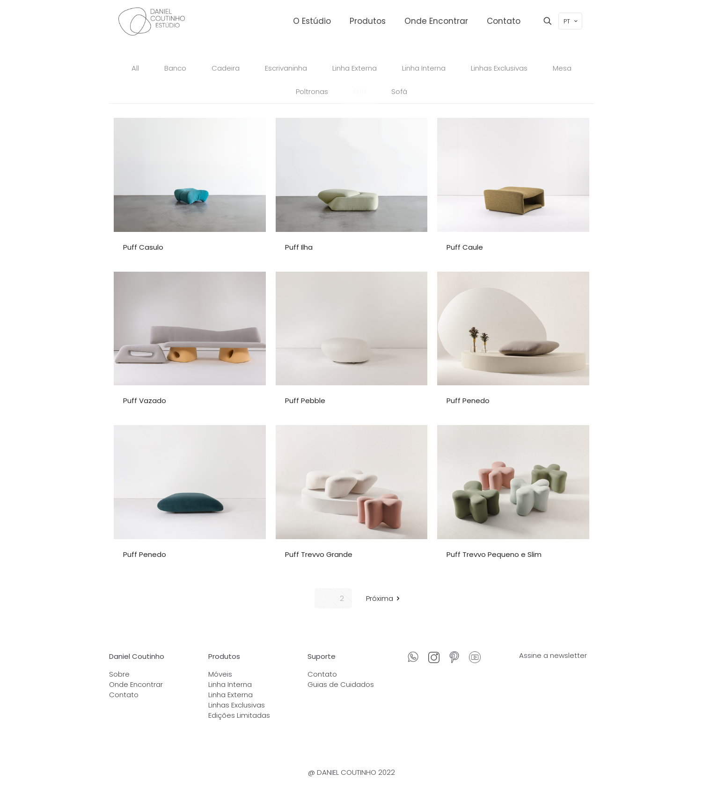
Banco (175, 68)
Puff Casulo (143, 247)
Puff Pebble (305, 400)
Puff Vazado (144, 400)
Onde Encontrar (136, 684)
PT (571, 21)
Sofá (399, 91)
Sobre (119, 674)
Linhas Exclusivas (499, 68)
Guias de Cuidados (341, 684)
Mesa (562, 68)
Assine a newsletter (553, 655)
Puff (359, 91)
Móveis (220, 674)
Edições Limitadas (239, 715)
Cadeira (226, 68)
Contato (124, 695)
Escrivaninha (286, 68)
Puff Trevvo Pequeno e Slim (494, 554)
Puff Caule (465, 247)
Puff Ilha (299, 247)
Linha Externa (354, 68)
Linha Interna (424, 68)
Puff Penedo (468, 400)
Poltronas (312, 91)
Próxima (384, 598)
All (135, 68)
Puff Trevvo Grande (318, 554)
